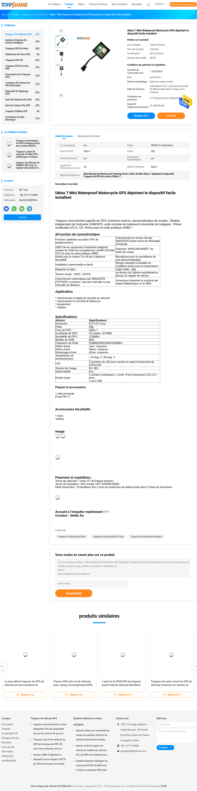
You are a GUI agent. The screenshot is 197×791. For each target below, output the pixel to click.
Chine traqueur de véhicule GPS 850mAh (50, 786)
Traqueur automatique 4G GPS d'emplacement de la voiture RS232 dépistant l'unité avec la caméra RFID (28, 143)
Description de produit (88, 136)
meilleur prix (141, 115)
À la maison (7, 724)
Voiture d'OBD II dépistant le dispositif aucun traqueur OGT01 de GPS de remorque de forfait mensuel (49, 759)
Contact (22, 217)
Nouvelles (6, 742)
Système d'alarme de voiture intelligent (22, 41)
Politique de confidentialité (9, 758)
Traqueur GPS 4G (22, 60)
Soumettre (73, 593)
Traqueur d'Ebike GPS (22, 111)
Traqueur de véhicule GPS (22, 34)
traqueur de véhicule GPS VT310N (108, 537)
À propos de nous (10, 738)
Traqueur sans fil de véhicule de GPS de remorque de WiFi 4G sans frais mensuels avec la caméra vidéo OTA (49, 744)
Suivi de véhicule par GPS (22, 99)
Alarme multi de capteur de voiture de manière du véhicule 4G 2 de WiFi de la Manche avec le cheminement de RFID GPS (92, 750)
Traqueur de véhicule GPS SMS (71, 537)
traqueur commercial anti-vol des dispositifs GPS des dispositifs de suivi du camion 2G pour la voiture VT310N (50, 729)
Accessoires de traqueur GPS (22, 75)
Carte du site (8, 747)
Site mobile (7, 751)
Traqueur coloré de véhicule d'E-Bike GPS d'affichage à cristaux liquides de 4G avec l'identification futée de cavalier (27, 154)
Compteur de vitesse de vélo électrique (22, 84)
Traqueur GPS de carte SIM (22, 67)
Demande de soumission (183, 4)
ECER (164, 786)
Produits (6, 729)
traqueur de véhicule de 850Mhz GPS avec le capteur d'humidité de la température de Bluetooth (28, 165)
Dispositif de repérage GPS (22, 92)
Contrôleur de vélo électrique (22, 118)
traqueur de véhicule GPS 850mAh (146, 537)
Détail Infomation (64, 136)
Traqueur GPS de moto (22, 48)
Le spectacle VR (10, 733)
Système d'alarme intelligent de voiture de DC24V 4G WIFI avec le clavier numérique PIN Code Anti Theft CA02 (92, 766)
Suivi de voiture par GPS (22, 105)
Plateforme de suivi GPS (22, 54)
